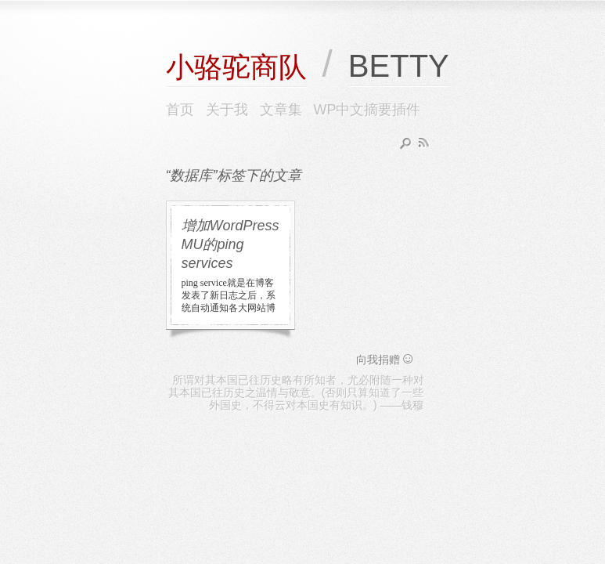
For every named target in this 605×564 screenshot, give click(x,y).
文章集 (281, 109)
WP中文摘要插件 (367, 109)
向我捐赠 (386, 359)
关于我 (227, 109)
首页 (180, 109)
